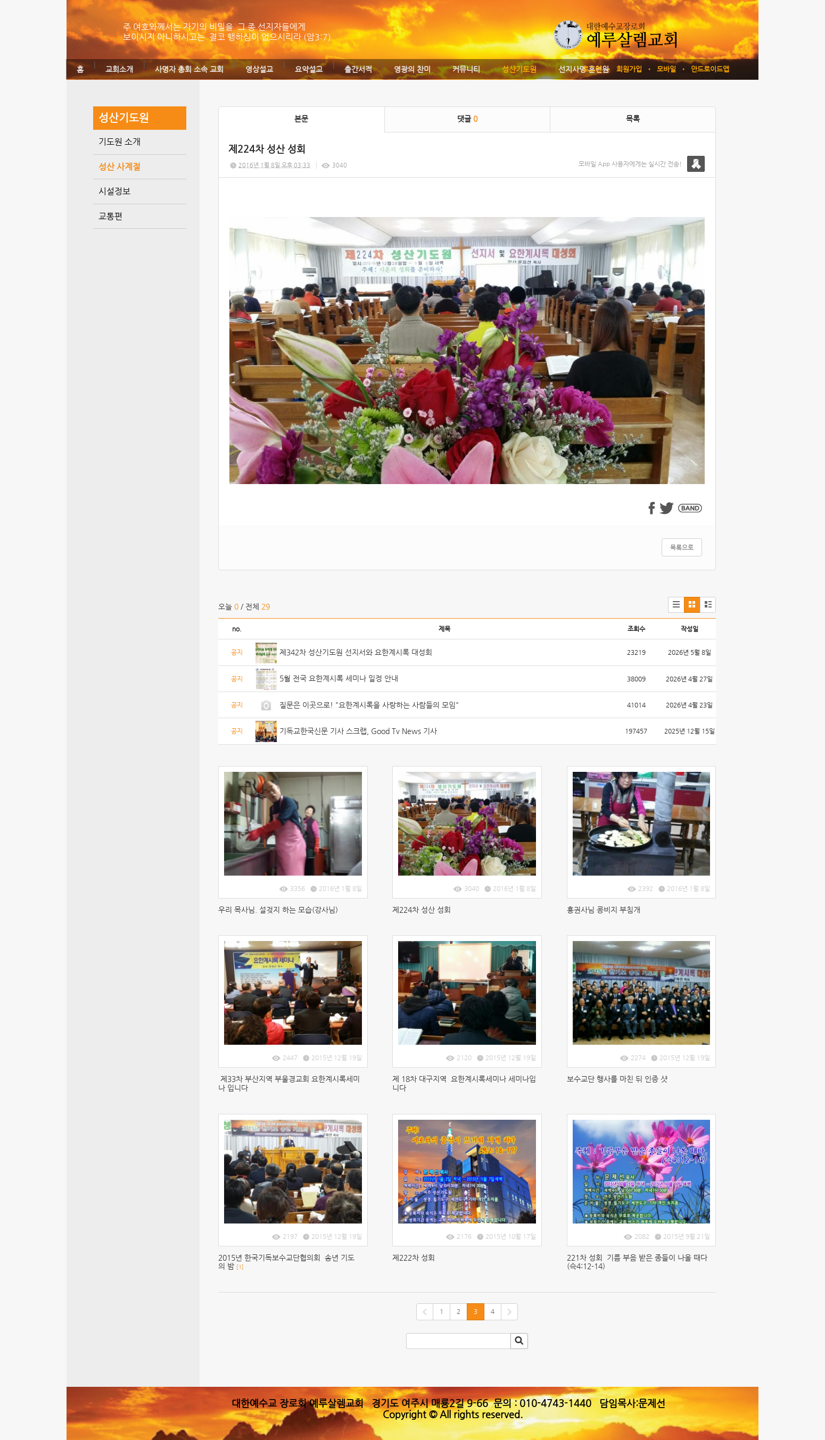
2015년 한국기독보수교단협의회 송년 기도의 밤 (286, 1262)
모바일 (666, 69)
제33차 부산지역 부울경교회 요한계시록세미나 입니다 (289, 1083)
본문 (301, 118)
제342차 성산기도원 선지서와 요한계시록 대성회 (355, 652)
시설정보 (114, 191)
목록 (633, 118)
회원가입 (629, 69)
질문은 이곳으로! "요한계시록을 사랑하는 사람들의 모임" (369, 705)
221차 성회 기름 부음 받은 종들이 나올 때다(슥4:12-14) (637, 1262)
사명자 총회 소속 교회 (189, 69)
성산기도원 (519, 69)
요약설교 (309, 69)
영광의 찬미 (412, 69)
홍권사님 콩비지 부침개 (603, 909)
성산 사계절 (119, 167)
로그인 (591, 69)
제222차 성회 (415, 1257)
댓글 (467, 118)
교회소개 (119, 69)
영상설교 (259, 69)
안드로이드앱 (710, 69)
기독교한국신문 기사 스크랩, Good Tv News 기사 (358, 731)
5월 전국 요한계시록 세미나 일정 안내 (338, 678)
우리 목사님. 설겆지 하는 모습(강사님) (278, 909)
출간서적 (358, 69)
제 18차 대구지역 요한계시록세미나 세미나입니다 (464, 1083)
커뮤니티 (466, 69)
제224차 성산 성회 (421, 909)
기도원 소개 (119, 142)
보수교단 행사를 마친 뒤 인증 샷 (617, 1079)
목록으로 (682, 547)
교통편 (110, 216)
